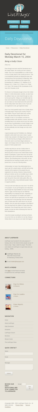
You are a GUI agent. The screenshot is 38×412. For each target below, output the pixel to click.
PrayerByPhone (13, 22)
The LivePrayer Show (11, 342)
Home (7, 48)
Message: (7, 363)
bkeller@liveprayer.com (17, 261)
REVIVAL (25, 22)
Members (7, 336)
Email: (6, 357)
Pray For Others (18, 284)
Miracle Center (9, 339)
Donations (7, 329)
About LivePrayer (9, 323)
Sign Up (29, 387)
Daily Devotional (9, 326)
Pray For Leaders (19, 294)
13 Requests (16, 286)
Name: (6, 351)
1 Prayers (15, 296)
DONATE (13, 26)
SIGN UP (23, 26)
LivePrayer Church (10, 332)
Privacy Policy (19, 405)
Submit (9, 373)
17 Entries (15, 306)
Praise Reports (18, 304)
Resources (14, 48)
